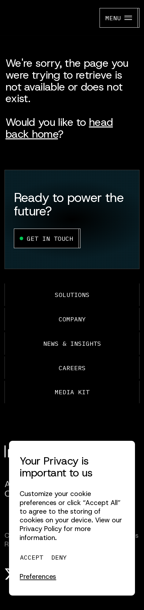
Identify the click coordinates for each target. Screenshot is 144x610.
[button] (38, 576)
